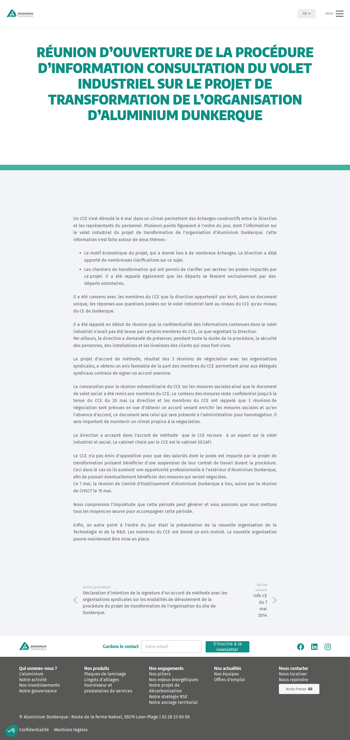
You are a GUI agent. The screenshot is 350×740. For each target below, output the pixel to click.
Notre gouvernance (38, 690)
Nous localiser (293, 674)
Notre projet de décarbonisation (165, 688)
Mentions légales (71, 729)
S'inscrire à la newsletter (227, 646)
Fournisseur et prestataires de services (108, 688)
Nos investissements (39, 685)
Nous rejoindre (293, 679)
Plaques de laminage (105, 674)
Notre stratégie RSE (168, 696)
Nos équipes (226, 674)
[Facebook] (300, 646)
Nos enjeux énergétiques (173, 679)
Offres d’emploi (229, 679)
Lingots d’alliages (101, 679)
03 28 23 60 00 (176, 716)
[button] (307, 13)
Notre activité (33, 679)
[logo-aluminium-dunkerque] (20, 14)
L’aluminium (31, 674)
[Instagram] (328, 646)
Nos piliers (159, 674)
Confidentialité (34, 729)
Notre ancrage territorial (173, 702)
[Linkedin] (314, 646)
